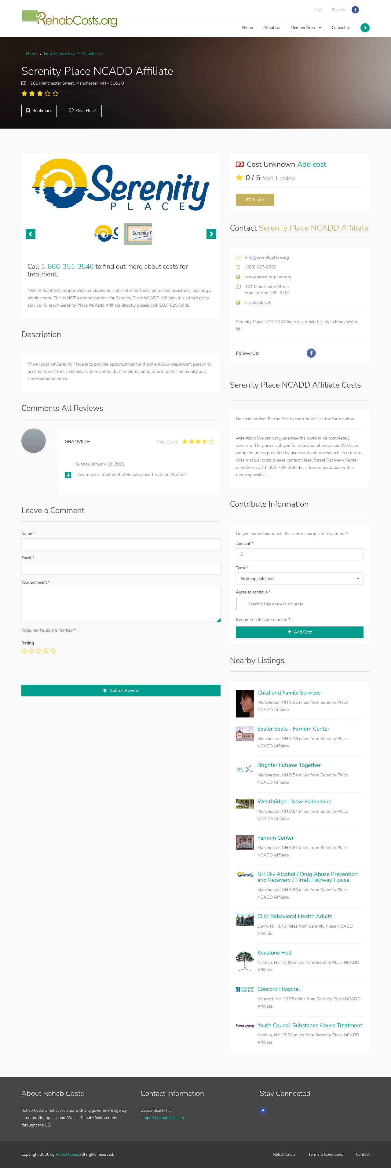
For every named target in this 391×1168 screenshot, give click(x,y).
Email (27, 558)
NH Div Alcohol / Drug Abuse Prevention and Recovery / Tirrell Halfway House (307, 877)
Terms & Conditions (326, 1154)
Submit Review (121, 690)
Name (28, 534)
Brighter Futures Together (289, 765)
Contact (363, 1154)
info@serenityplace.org (267, 257)
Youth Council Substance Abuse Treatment (309, 1025)
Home (247, 28)
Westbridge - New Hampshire (294, 801)
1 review (285, 178)
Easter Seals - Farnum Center (293, 728)
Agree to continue (253, 592)
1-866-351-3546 (67, 266)
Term (242, 568)
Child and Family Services (288, 692)
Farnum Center (275, 837)
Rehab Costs (67, 1154)
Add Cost (300, 632)
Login (318, 9)
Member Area (306, 28)
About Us (271, 28)
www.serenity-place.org (268, 277)
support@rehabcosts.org (162, 1118)
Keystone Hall (274, 952)
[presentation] (67, 673)
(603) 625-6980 (260, 267)
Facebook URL (258, 302)
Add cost (312, 164)
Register (338, 9)
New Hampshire (59, 54)
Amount (244, 543)
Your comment (35, 582)
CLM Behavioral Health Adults (294, 916)
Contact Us (341, 28)
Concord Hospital (278, 989)
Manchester (93, 54)
